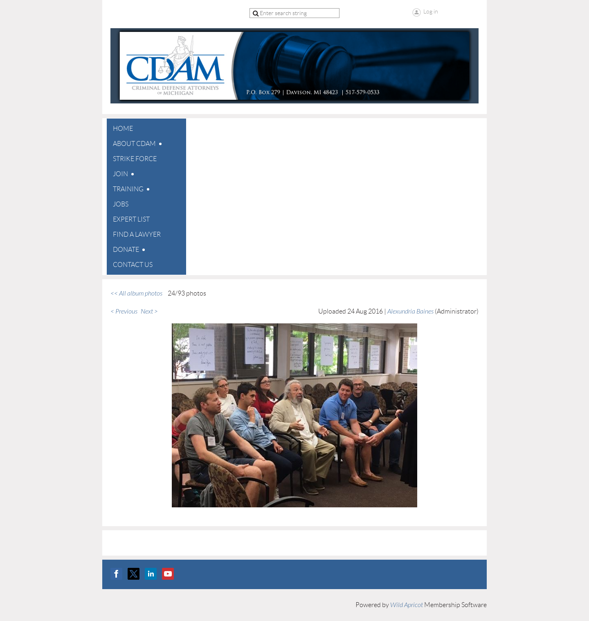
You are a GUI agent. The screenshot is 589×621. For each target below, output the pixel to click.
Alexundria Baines (410, 311)
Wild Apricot (406, 605)
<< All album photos (136, 293)
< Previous (123, 311)
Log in (430, 11)
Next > (149, 311)
